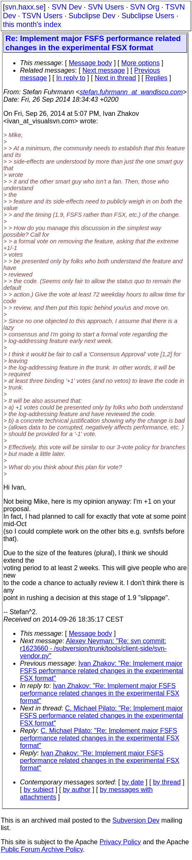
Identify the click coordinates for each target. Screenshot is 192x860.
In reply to (70, 77)
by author (77, 789)
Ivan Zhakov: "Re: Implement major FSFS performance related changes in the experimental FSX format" (101, 671)
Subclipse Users (147, 16)
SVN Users (106, 7)
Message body (90, 62)
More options (140, 62)
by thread (167, 782)
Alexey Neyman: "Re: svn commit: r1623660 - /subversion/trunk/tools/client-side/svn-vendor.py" (93, 648)
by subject (39, 789)
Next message (103, 70)
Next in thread (115, 77)
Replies (156, 77)
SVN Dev (66, 7)
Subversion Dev (136, 820)
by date (132, 782)
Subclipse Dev (92, 16)
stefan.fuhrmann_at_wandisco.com (131, 92)
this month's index (32, 24)
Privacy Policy (120, 841)
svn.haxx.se (24, 7)
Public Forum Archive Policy (42, 849)
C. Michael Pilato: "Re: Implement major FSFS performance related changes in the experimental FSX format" (101, 716)
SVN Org (144, 7)
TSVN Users (42, 16)
